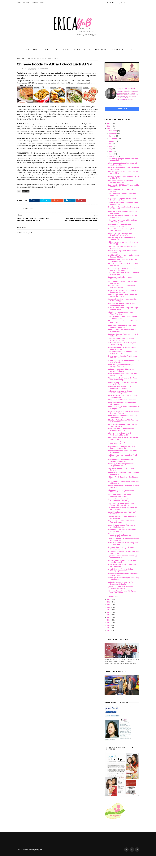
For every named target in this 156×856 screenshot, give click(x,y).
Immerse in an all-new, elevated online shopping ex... (123, 473)
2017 (109, 615)
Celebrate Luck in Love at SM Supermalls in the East (119, 387)
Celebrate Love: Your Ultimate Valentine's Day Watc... (120, 392)
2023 (109, 599)
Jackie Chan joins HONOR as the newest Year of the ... (120, 587)
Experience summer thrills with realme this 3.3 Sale (123, 168)
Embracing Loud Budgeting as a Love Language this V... (122, 416)
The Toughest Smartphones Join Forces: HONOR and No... (121, 504)
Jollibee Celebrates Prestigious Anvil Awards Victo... (122, 456)
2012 (109, 628)
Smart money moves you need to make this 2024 (123, 487)
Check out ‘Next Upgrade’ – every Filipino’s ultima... (121, 313)
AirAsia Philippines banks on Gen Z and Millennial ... (123, 482)
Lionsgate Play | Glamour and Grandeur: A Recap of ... (120, 234)
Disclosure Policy (38, 3)
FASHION (76, 50)
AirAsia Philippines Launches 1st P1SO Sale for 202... (123, 282)
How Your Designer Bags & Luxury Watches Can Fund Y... (121, 548)
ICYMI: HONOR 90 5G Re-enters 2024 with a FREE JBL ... (122, 565)
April (111, 151)
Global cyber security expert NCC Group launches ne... (123, 579)
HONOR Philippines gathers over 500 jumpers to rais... (122, 374)
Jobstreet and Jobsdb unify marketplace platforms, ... (119, 500)
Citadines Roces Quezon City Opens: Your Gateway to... (122, 592)
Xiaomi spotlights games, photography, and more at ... (120, 535)
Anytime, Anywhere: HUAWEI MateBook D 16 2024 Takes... (123, 412)
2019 (109, 610)
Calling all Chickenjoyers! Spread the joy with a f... (122, 383)
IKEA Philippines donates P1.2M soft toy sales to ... (122, 513)
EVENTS (36, 50)
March (111, 154)
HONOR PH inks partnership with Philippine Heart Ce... (121, 430)
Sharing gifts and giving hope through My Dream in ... (123, 517)
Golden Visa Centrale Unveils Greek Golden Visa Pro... (122, 530)
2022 (109, 602)
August (112, 141)
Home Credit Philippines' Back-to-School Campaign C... (121, 447)
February (112, 156)
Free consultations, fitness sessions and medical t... (122, 451)
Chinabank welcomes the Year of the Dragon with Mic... (122, 260)
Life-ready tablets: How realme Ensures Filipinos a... (120, 181)
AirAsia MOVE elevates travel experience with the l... (119, 495)
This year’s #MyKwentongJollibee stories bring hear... (121, 339)
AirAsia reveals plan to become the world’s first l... (122, 195)
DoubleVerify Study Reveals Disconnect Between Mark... (123, 256)
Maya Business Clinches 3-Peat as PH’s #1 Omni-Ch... (123, 265)
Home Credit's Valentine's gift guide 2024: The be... (122, 357)
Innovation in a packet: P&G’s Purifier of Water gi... (122, 252)
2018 (109, 612)
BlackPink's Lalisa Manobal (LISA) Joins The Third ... (123, 322)
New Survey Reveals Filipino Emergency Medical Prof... (123, 208)
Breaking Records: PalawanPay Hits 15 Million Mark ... (123, 335)
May (110, 149)
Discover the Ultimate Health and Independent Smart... (121, 304)
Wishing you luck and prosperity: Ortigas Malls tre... (121, 465)
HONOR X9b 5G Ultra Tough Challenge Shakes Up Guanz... (123, 291)
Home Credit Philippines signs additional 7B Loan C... (120, 225)
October (112, 136)
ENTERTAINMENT (116, 50)
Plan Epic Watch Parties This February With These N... (123, 421)
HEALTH (87, 50)
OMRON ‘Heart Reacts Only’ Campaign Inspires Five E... (123, 309)
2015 (109, 620)
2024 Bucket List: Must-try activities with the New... (122, 508)
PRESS (129, 50)
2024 (109, 129)
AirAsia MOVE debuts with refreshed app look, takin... (122, 164)
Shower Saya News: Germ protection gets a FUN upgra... (122, 295)
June (111, 146)
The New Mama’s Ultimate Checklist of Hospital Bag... (123, 274)
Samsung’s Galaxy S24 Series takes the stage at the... (123, 539)
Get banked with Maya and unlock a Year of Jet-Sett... (122, 443)
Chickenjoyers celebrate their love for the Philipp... (123, 243)
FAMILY (26, 50)
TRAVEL (56, 50)
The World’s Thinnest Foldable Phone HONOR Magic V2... (122, 221)
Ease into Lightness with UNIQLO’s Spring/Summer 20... (121, 366)
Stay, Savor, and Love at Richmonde (122, 400)
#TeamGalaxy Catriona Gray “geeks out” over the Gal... (122, 269)
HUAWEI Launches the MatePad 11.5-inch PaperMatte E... (122, 287)
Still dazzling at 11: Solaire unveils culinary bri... (121, 238)
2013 (109, 625)
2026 (109, 123)
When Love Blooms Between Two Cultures (121, 469)
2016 (109, 617)
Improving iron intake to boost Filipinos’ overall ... (120, 278)
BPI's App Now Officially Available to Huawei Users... (122, 330)
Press (24, 58)
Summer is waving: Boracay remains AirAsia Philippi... (122, 300)
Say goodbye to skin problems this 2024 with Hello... (121, 522)
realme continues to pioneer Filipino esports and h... (122, 348)
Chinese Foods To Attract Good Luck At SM (123, 478)
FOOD (46, 50)
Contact (26, 3)
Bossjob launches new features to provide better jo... (121, 526)
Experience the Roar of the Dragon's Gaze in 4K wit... (122, 396)
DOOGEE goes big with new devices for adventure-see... (123, 574)
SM (29, 58)
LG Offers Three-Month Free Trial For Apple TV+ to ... (122, 425)
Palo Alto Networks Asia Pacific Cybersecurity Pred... (120, 583)
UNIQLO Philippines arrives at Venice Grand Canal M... (122, 217)
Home (18, 3)
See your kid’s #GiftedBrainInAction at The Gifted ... (123, 247)
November (113, 133)
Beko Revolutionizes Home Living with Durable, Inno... (123, 544)
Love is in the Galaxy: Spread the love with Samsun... (122, 403)
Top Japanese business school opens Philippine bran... (122, 317)
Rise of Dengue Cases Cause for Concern (120, 190)
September (113, 138)
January (112, 596)
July (110, 144)
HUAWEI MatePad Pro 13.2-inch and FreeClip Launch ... (122, 561)
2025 (109, 126)
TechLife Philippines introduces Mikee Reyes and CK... (123, 203)
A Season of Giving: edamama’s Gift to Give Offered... (123, 361)
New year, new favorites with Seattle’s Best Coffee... (123, 552)
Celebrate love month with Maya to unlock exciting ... (122, 344)
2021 (109, 604)
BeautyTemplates (36, 849)
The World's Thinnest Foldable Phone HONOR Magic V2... (122, 352)
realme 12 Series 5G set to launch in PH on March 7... (123, 177)
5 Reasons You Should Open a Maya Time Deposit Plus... (122, 199)
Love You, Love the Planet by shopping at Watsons (123, 212)
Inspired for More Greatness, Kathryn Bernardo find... (122, 230)
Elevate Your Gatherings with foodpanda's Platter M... (119, 434)
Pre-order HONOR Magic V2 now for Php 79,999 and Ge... (123, 186)
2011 (109, 630)
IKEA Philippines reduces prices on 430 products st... (123, 173)
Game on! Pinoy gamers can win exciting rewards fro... (120, 460)
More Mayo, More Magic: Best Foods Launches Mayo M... (122, 326)
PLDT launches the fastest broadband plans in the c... (123, 438)
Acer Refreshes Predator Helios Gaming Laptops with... (120, 570)
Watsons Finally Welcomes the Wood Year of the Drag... (122, 379)
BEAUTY (66, 50)
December (113, 131)
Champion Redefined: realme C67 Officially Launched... (121, 491)
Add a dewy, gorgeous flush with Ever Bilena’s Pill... (123, 159)
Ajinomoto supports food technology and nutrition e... (122, 557)
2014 (109, 623)
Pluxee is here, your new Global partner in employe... (123, 408)
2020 (109, 607)
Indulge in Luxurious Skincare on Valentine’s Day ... (121, 370)
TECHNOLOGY (100, 50)
